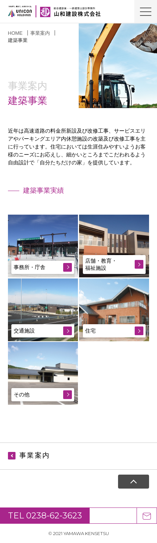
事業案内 (40, 33)
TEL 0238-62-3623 (45, 516)
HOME (15, 33)
